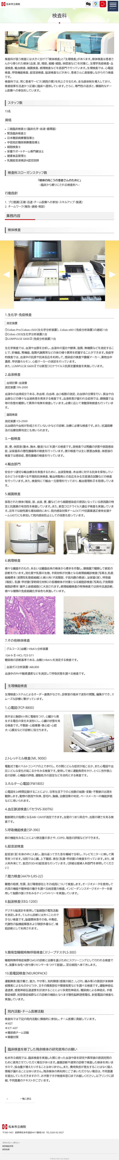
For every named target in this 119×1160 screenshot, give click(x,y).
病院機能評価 (7, 1146)
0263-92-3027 (103, 4)
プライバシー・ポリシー (11, 1142)
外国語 (88, 4)
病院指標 (6, 1149)
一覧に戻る (25, 1098)
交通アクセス (95, 4)
